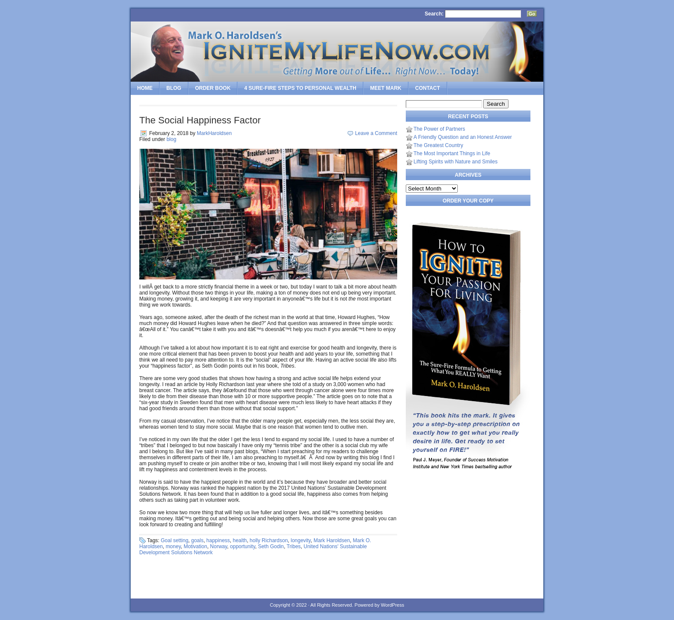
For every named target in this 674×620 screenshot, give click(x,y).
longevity (300, 540)
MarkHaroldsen (214, 133)
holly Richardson (269, 540)
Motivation (195, 546)
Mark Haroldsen (331, 540)
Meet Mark (385, 88)
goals (197, 540)
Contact (427, 88)
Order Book (213, 88)
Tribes (294, 546)
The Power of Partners (439, 129)
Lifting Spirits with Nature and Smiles (455, 162)
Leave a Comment (376, 133)
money (173, 546)
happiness (218, 540)
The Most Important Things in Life (452, 153)
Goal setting (174, 540)
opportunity (242, 546)
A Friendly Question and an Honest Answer (463, 137)
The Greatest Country (438, 145)
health (240, 540)
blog (171, 139)
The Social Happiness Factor (199, 120)
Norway (218, 546)
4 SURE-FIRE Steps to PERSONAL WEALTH (300, 88)
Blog (173, 88)
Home (145, 88)
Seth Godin (271, 546)
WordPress (392, 605)
